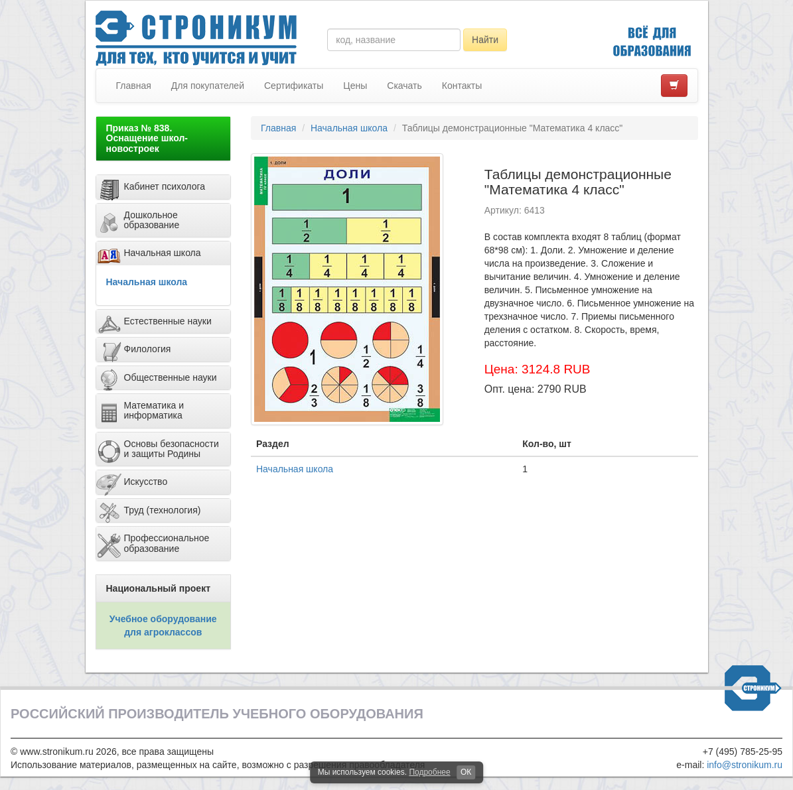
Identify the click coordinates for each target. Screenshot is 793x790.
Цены (355, 85)
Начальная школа (147, 282)
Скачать (404, 85)
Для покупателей (207, 85)
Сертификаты (293, 85)
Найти (485, 39)
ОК (466, 772)
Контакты (462, 85)
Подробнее (429, 772)
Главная (133, 85)
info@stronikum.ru (744, 764)
